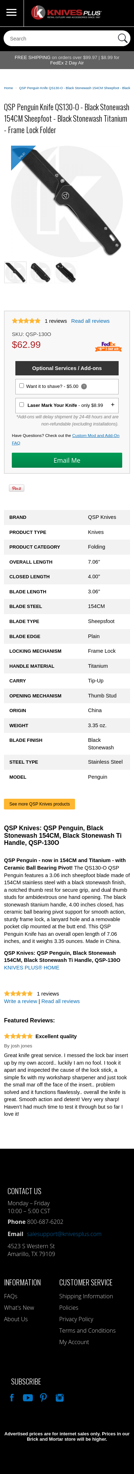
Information (22, 1282)
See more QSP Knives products (39, 804)
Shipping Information (86, 1296)
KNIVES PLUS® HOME (31, 967)
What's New (19, 1308)
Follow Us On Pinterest (43, 1397)
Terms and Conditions (87, 1330)
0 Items (121, 13)
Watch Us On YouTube (27, 1397)
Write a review (20, 1001)
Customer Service (86, 1282)
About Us (16, 1319)
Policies (68, 1308)
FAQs (10, 1296)
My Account (74, 1342)
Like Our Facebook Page (11, 1397)
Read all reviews (90, 321)
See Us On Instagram (59, 1397)
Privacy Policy (76, 1319)
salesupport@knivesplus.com (64, 1234)
